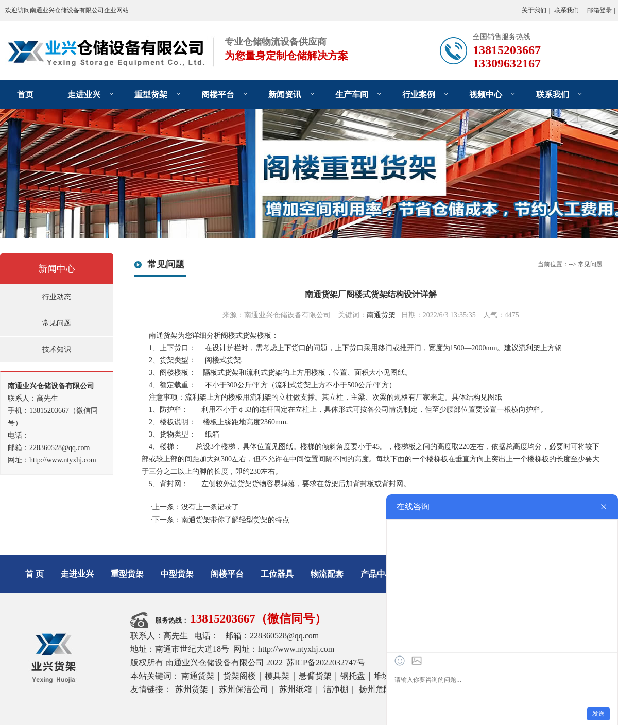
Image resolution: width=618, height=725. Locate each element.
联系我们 (566, 10)
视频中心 (485, 94)
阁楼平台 (217, 94)
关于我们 (534, 10)
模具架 (277, 675)
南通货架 (381, 315)
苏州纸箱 (295, 689)
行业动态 (56, 297)
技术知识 (56, 349)
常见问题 (56, 323)
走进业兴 (83, 94)
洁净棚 (335, 689)
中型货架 (177, 573)
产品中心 (376, 573)
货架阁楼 (239, 675)
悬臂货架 (315, 675)
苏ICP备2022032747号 (325, 662)
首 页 (34, 573)
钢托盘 (352, 675)
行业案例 (418, 94)
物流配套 (327, 573)
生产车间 (351, 94)
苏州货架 (191, 689)
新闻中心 (56, 269)
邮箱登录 (599, 10)
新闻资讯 (284, 94)
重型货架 (150, 94)
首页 (25, 94)
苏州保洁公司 (243, 689)
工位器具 (277, 573)
